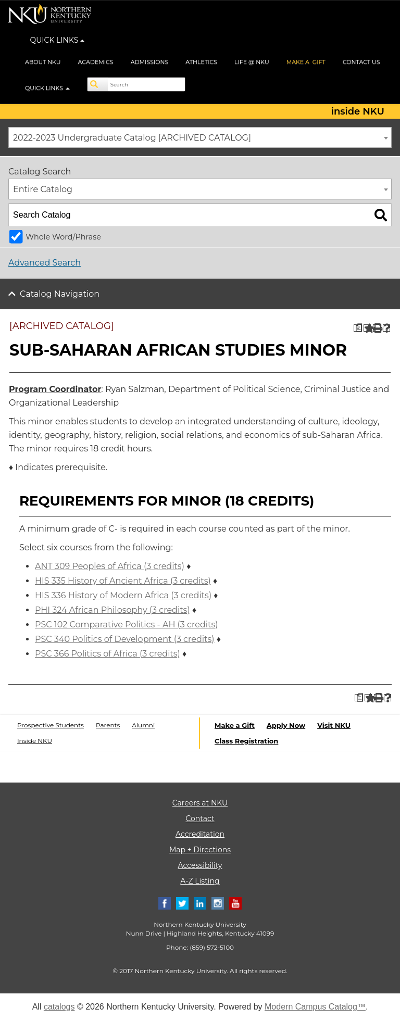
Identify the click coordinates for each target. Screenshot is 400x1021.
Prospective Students (50, 725)
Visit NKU (334, 725)
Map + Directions (200, 849)
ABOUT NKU (43, 62)
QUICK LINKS (57, 40)
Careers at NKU (200, 803)
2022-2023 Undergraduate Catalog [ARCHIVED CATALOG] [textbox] (132, 138)
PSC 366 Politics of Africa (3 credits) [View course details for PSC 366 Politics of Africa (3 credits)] (107, 654)
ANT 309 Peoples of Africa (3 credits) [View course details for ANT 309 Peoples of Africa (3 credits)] (109, 566)
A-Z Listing (199, 881)
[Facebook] (164, 902)
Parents (108, 725)
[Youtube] (235, 902)
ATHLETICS (201, 62)
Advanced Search (44, 263)
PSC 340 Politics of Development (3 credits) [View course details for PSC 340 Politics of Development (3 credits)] (125, 639)
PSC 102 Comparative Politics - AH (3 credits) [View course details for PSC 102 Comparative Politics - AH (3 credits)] (126, 624)
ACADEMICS (96, 62)
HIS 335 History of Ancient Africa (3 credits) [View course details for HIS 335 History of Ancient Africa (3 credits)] (123, 581)
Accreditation (200, 834)
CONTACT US (361, 62)
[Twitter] (182, 902)
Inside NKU (34, 741)
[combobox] (200, 137)
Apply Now (286, 725)
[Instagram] (218, 902)
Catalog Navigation (59, 294)
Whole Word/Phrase (63, 237)
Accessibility (200, 865)
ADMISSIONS (150, 62)
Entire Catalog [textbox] (42, 189)
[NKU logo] (49, 16)
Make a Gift (235, 725)
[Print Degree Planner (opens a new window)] (357, 328)
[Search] (98, 84)
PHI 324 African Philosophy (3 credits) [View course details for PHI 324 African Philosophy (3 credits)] (112, 610)
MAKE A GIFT (306, 62)
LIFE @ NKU (251, 62)
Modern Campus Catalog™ (315, 1006)
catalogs (59, 1006)
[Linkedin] (200, 902)
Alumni (143, 725)
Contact (199, 818)
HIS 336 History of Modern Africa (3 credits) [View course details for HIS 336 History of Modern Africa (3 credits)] (123, 595)
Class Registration (246, 741)
